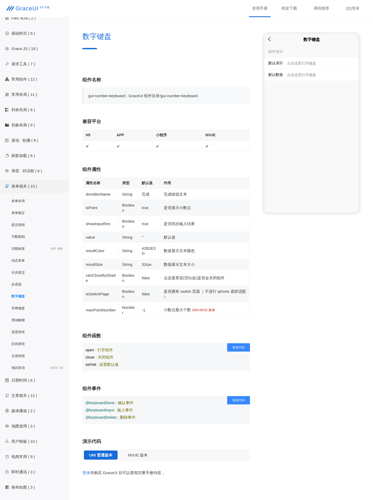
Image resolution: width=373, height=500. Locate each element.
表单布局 (18, 201)
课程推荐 (321, 8)
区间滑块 (18, 344)
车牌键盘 (18, 308)
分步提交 (18, 272)
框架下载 (289, 8)
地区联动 (37, 368)
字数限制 (18, 237)
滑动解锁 (18, 320)
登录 (86, 472)
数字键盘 (18, 296)
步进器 (16, 284)
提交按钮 (18, 225)
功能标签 (37, 249)
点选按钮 (18, 356)
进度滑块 (18, 332)
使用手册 (260, 8)
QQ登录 (353, 8)
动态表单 (18, 260)
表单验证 (18, 213)
